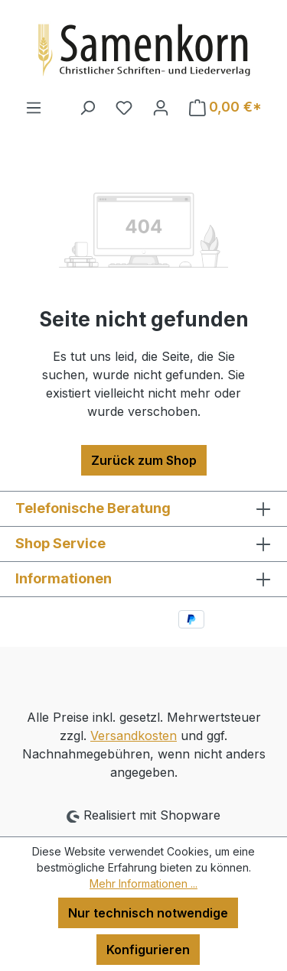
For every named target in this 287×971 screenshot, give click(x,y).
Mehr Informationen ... (143, 883)
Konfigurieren (148, 949)
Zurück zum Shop (144, 460)
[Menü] (33, 107)
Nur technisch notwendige (148, 913)
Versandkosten (133, 735)
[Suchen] (87, 107)
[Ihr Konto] (160, 107)
